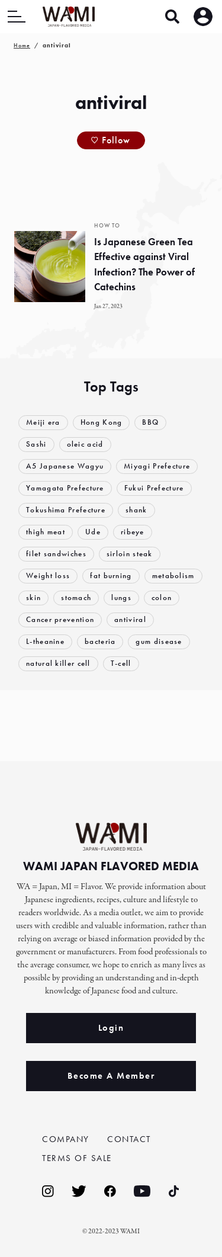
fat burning (110, 575)
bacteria (100, 641)
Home (22, 45)
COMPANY (65, 1139)
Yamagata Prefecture (65, 488)
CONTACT (129, 1139)
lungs (121, 597)
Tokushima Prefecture (65, 510)
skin (33, 597)
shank (136, 510)
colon (162, 597)
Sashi (36, 444)
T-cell (121, 663)
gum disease (159, 641)
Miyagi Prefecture (157, 466)
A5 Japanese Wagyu (65, 466)
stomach (76, 597)
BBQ (150, 422)
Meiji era (43, 422)
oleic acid (85, 444)
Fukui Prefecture (154, 488)
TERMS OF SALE (77, 1158)
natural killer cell (58, 663)
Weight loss (48, 575)
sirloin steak (130, 554)
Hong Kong (102, 422)
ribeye (132, 532)
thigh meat (45, 532)
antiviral (130, 619)
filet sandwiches (56, 554)
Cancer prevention (60, 619)
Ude (93, 532)
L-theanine (45, 641)
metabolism (173, 575)
